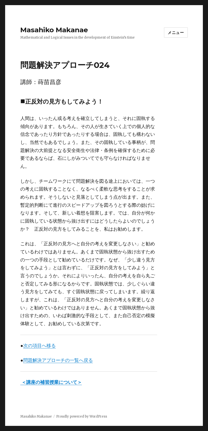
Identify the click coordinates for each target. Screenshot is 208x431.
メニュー (176, 32)
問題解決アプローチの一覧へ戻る (58, 360)
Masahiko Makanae (54, 30)
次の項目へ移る (39, 345)
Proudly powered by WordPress (81, 416)
